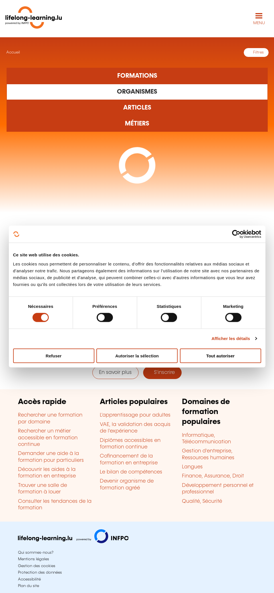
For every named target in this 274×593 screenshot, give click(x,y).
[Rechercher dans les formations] (137, 76)
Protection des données (40, 573)
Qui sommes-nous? (35, 553)
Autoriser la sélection (137, 355)
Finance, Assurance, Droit (213, 476)
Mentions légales (33, 559)
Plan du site (28, 586)
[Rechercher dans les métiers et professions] (137, 124)
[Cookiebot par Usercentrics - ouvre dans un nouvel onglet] (236, 234)
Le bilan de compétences (131, 472)
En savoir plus (115, 372)
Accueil (12, 52)
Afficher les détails (231, 338)
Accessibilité (29, 579)
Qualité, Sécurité (202, 501)
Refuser (54, 355)
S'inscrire (162, 372)
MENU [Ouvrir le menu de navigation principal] (259, 23)
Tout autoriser (220, 355)
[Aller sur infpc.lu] (73, 541)
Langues (192, 467)
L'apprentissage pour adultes (135, 415)
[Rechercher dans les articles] (137, 108)
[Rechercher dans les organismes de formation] (137, 92)
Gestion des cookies (36, 566)
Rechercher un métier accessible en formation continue (48, 438)
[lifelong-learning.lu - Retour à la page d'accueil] (33, 18)
